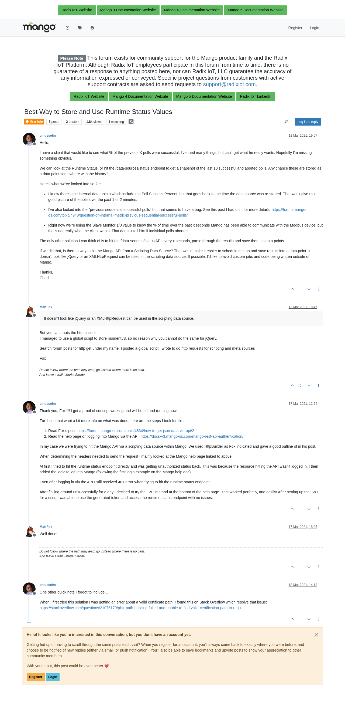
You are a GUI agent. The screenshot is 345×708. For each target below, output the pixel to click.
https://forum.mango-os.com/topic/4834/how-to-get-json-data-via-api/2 (136, 431)
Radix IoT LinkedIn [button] (255, 96)
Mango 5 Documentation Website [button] (256, 10)
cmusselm (48, 135)
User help (34, 121)
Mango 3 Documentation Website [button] (128, 10)
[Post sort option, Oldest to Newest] (286, 122)
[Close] (316, 635)
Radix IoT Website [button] (76, 10)
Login (52, 677)
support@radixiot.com (229, 84)
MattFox (46, 307)
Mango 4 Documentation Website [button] (192, 10)
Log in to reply (308, 122)
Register (35, 677)
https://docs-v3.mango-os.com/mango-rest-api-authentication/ (191, 436)
